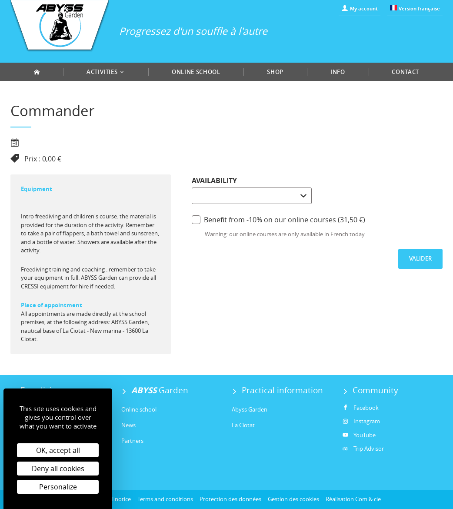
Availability (214, 180)
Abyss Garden (249, 409)
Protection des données (230, 499)
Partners (132, 441)
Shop (275, 72)
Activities (106, 72)
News (128, 425)
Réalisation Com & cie (353, 499)
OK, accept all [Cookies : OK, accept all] (58, 450)
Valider (420, 258)
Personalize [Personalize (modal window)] (58, 487)
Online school (196, 72)
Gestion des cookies (293, 499)
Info (337, 72)
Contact (405, 72)
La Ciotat (243, 425)
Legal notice (115, 499)
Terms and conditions (165, 499)
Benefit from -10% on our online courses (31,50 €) (278, 219)
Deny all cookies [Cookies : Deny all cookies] (58, 468)
